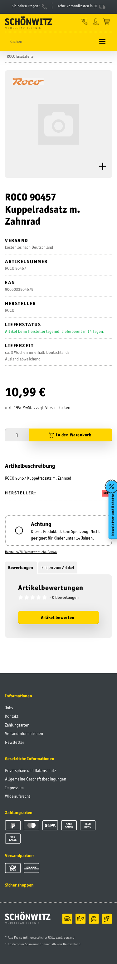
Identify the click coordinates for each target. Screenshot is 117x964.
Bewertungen (21, 567)
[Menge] (17, 435)
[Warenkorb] (106, 21)
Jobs (9, 708)
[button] (84, 21)
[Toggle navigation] (102, 41)
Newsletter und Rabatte (112, 515)
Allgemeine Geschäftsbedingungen (35, 779)
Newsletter (14, 742)
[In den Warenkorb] (70, 435)
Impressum (14, 788)
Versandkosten (57, 407)
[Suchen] (50, 41)
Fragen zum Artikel (57, 567)
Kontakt (11, 716)
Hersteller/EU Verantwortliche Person (31, 552)
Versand (69, 937)
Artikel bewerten (58, 617)
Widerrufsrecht (17, 796)
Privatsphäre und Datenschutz (30, 770)
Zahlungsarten (17, 725)
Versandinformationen (24, 733)
